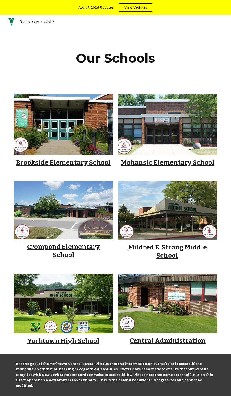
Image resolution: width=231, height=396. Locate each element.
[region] (115, 7)
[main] (115, 58)
